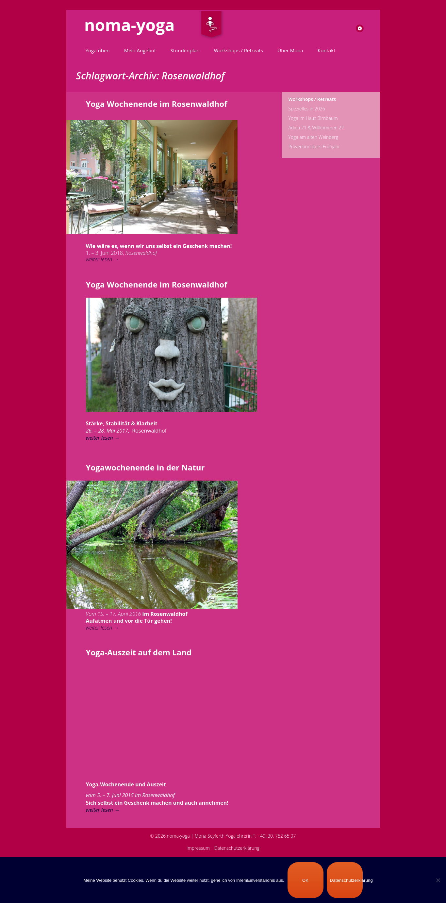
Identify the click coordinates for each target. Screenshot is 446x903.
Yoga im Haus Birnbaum (313, 118)
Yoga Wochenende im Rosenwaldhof (156, 103)
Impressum (198, 848)
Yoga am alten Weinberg (314, 137)
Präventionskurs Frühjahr (314, 146)
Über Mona (290, 50)
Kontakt (326, 50)
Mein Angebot (140, 50)
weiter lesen (102, 259)
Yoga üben (98, 50)
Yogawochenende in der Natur (145, 467)
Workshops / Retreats (238, 50)
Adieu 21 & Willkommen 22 (316, 127)
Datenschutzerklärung (237, 848)
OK (305, 880)
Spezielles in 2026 (307, 109)
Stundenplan (184, 50)
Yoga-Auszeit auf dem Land (139, 652)
